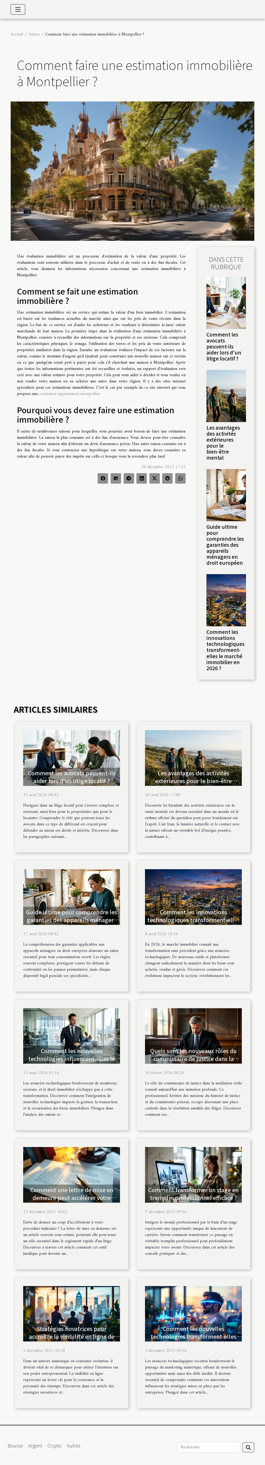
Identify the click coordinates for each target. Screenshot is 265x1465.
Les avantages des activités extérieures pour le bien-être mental (223, 442)
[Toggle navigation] (18, 9)
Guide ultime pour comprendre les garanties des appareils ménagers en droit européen (225, 544)
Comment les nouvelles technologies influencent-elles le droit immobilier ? (71, 1058)
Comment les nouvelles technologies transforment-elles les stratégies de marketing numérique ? (193, 1340)
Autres (34, 34)
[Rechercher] (208, 1447)
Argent (35, 1445)
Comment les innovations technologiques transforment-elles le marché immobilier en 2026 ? (225, 649)
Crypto (54, 1445)
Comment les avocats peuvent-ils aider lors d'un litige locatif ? (223, 346)
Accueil (17, 34)
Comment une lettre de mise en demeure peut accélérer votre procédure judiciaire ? (71, 1197)
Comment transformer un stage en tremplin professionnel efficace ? (193, 1194)
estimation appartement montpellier (69, 394)
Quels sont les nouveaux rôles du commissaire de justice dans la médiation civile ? (193, 1058)
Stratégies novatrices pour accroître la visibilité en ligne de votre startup (71, 1336)
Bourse (15, 1445)
